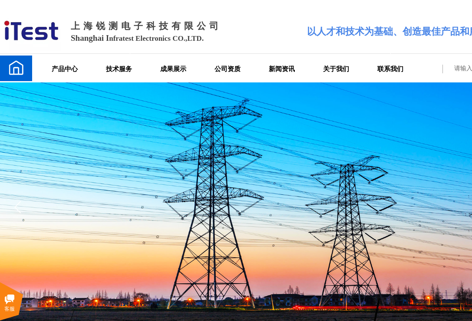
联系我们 (390, 68)
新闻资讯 (282, 68)
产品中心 (65, 68)
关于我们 (336, 68)
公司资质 (228, 68)
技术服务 (119, 68)
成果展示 (173, 68)
